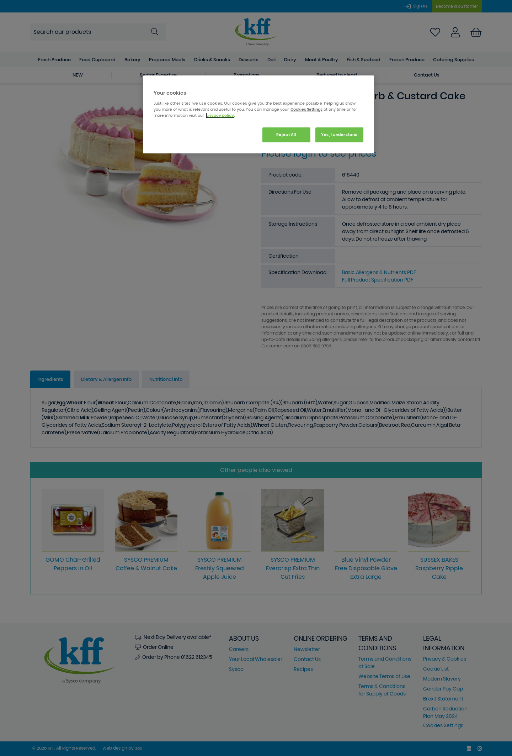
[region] (258, 114)
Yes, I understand (339, 134)
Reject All (286, 134)
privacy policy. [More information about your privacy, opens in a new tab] (220, 115)
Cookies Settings (306, 109)
